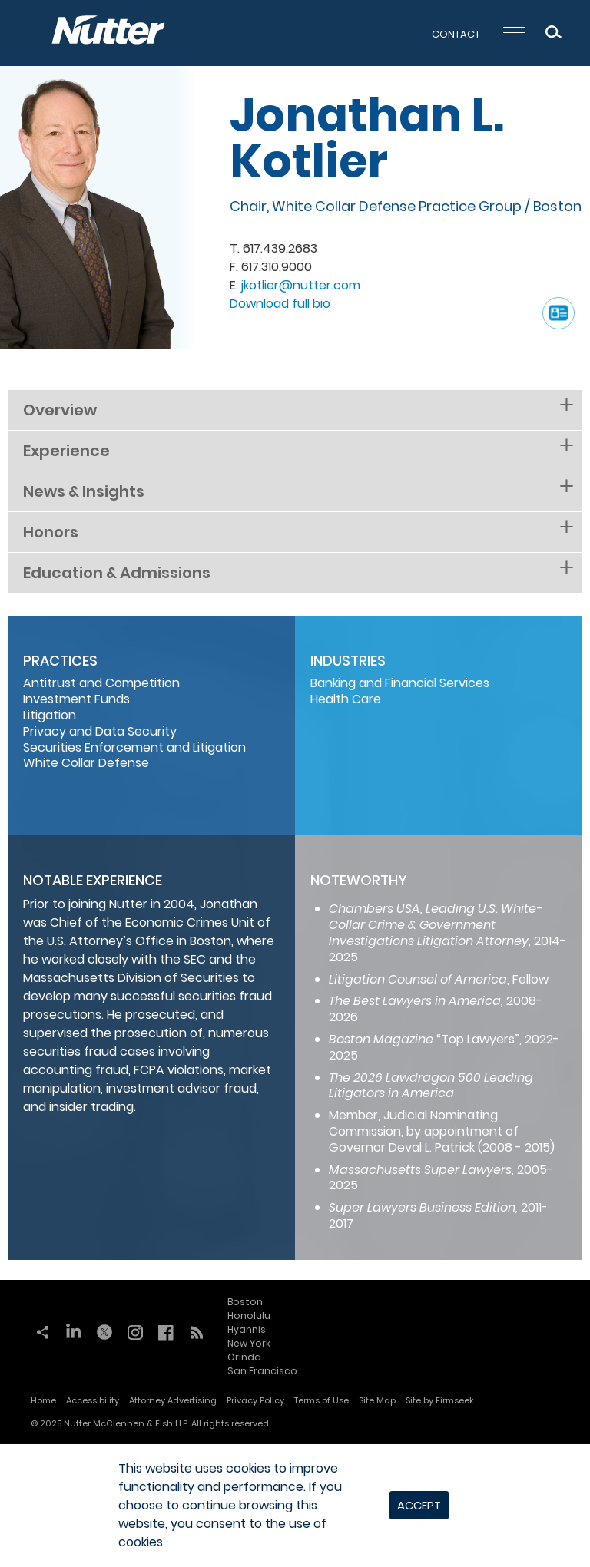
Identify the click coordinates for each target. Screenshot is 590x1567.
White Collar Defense (86, 763)
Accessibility (92, 1400)
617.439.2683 (280, 248)
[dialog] (295, 1505)
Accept (419, 1505)
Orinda (244, 1357)
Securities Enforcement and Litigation (134, 747)
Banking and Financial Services (399, 683)
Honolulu (248, 1315)
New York (248, 1343)
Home (43, 1400)
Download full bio (280, 303)
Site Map (377, 1400)
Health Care (345, 699)
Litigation (49, 715)
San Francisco (262, 1370)
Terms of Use (321, 1400)
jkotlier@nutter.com (300, 285)
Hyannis (246, 1329)
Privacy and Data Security (100, 731)
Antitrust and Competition (101, 683)
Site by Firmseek (440, 1400)
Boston (557, 206)
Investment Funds (76, 699)
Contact (456, 34)
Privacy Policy (255, 1400)
